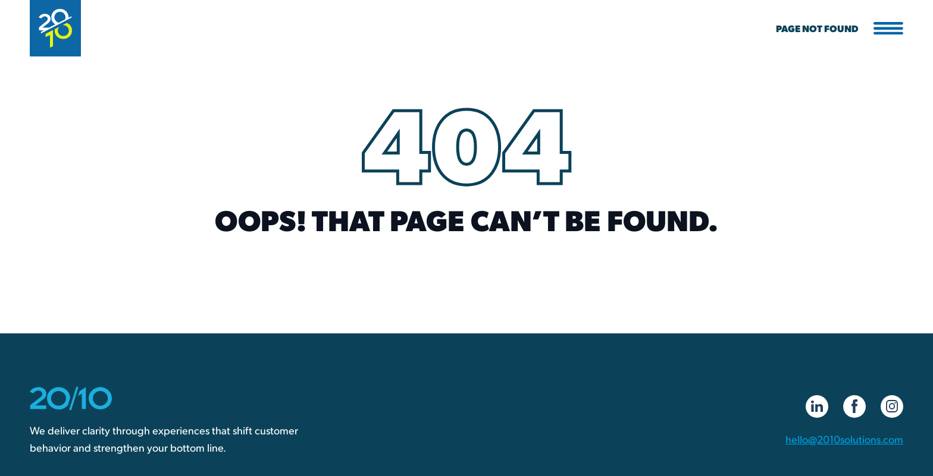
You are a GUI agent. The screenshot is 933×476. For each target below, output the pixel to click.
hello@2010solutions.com (844, 439)
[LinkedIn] (817, 406)
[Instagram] (892, 406)
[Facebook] (854, 406)
